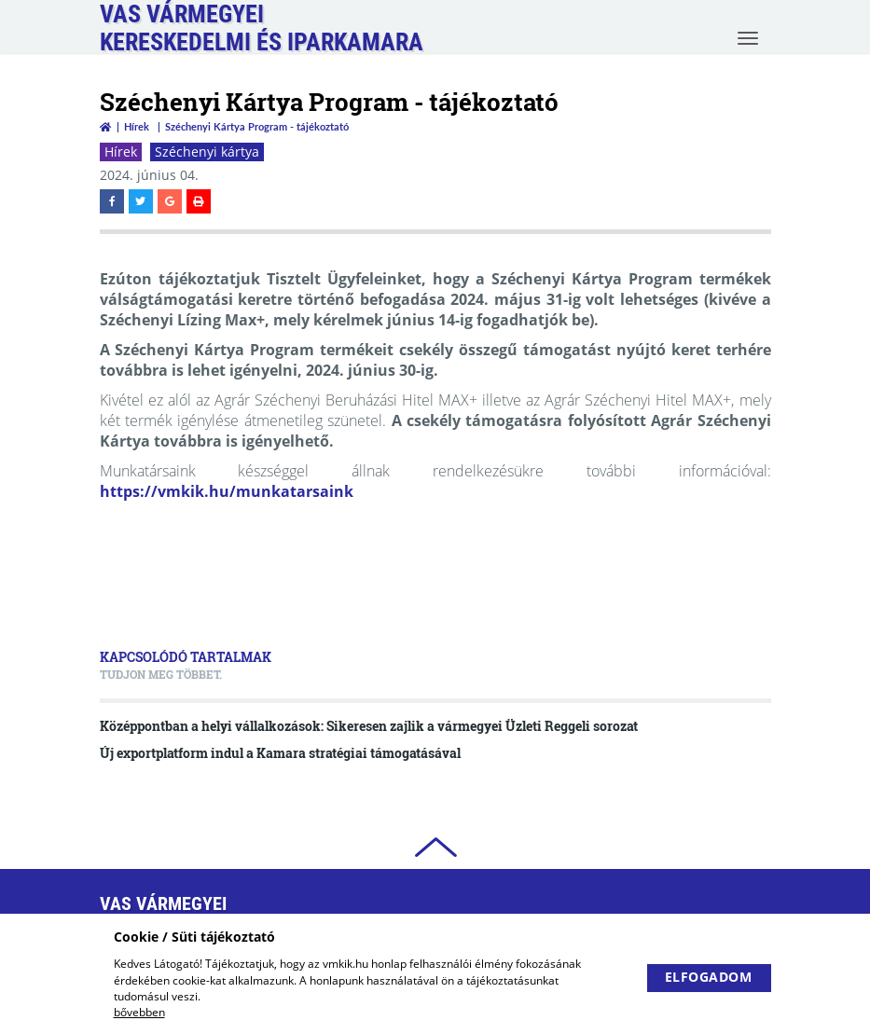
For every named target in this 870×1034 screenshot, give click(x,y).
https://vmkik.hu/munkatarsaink (226, 491)
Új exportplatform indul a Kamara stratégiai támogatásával (280, 753)
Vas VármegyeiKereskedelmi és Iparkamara (261, 28)
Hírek (136, 126)
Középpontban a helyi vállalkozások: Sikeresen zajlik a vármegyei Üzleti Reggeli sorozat (369, 726)
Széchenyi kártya (207, 151)
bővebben (139, 1012)
